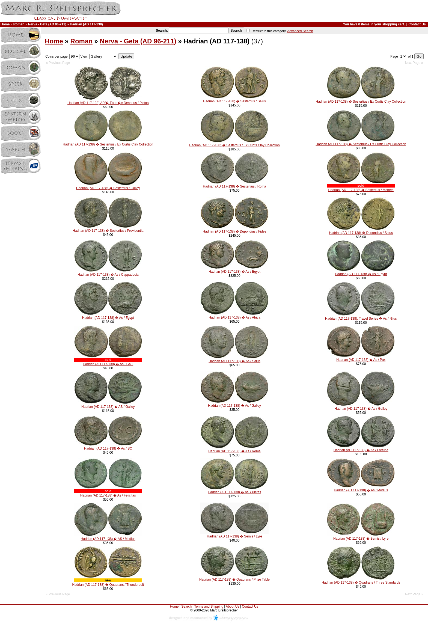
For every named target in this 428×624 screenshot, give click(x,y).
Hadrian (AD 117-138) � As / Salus (234, 361)
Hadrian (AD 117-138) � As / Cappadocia (108, 275)
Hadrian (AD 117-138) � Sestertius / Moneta (360, 190)
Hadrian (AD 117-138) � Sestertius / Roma (234, 186)
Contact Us (417, 24)
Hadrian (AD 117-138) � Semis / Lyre (234, 536)
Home (5, 24)
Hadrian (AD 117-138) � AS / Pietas (234, 492)
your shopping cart (389, 24)
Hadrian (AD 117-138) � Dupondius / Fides (234, 231)
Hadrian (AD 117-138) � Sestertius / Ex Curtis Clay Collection (361, 101)
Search (186, 606)
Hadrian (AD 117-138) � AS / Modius (108, 539)
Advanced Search (300, 31)
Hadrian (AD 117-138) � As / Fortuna (361, 450)
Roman (19, 24)
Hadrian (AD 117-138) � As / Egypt (234, 272)
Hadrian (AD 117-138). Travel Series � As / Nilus (361, 318)
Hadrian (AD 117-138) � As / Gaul (108, 364)
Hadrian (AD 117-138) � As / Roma (234, 451)
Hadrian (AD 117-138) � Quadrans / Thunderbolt (108, 585)
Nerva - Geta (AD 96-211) (47, 24)
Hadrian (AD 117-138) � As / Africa (234, 317)
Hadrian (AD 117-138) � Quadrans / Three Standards (361, 582)
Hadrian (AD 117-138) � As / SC (108, 448)
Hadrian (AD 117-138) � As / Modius (361, 490)
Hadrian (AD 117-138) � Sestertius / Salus (234, 101)
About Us (232, 606)
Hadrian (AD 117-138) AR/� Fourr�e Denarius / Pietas (107, 103)
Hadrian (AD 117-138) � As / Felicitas (108, 495)
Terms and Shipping (208, 606)
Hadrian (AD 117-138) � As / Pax (360, 360)
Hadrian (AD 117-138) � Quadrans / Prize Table (234, 579)
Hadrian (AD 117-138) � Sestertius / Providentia (108, 231)
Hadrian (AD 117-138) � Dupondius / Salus (361, 233)
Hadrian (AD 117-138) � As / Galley (234, 406)
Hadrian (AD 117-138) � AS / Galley (108, 407)
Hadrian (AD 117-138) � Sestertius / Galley (108, 188)
